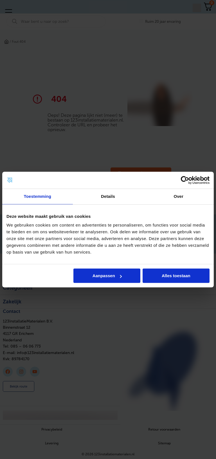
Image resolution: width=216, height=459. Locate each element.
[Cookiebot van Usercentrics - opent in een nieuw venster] (185, 180)
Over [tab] (178, 196)
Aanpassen (107, 275)
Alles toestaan (176, 275)
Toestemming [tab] (37, 196)
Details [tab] (108, 196)
